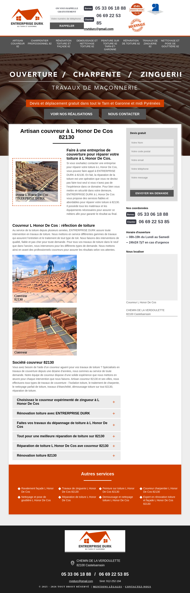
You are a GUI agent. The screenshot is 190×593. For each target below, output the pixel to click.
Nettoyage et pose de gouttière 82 (170, 43)
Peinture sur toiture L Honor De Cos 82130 (118, 490)
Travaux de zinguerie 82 (150, 43)
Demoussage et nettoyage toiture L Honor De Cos (118, 498)
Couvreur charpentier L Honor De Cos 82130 (160, 490)
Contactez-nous (138, 586)
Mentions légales (107, 586)
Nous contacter (124, 114)
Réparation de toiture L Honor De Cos (79, 498)
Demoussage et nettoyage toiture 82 (87, 43)
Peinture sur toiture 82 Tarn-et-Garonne (110, 45)
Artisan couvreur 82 (17, 43)
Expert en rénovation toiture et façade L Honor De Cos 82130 (159, 500)
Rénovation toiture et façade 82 (63, 43)
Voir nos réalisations (71, 114)
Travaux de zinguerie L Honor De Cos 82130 (79, 490)
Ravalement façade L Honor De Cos (37, 490)
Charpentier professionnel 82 (40, 42)
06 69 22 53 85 (108, 19)
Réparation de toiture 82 (131, 42)
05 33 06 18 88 (111, 8)
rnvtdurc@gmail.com (98, 28)
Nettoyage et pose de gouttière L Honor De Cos (36, 498)
